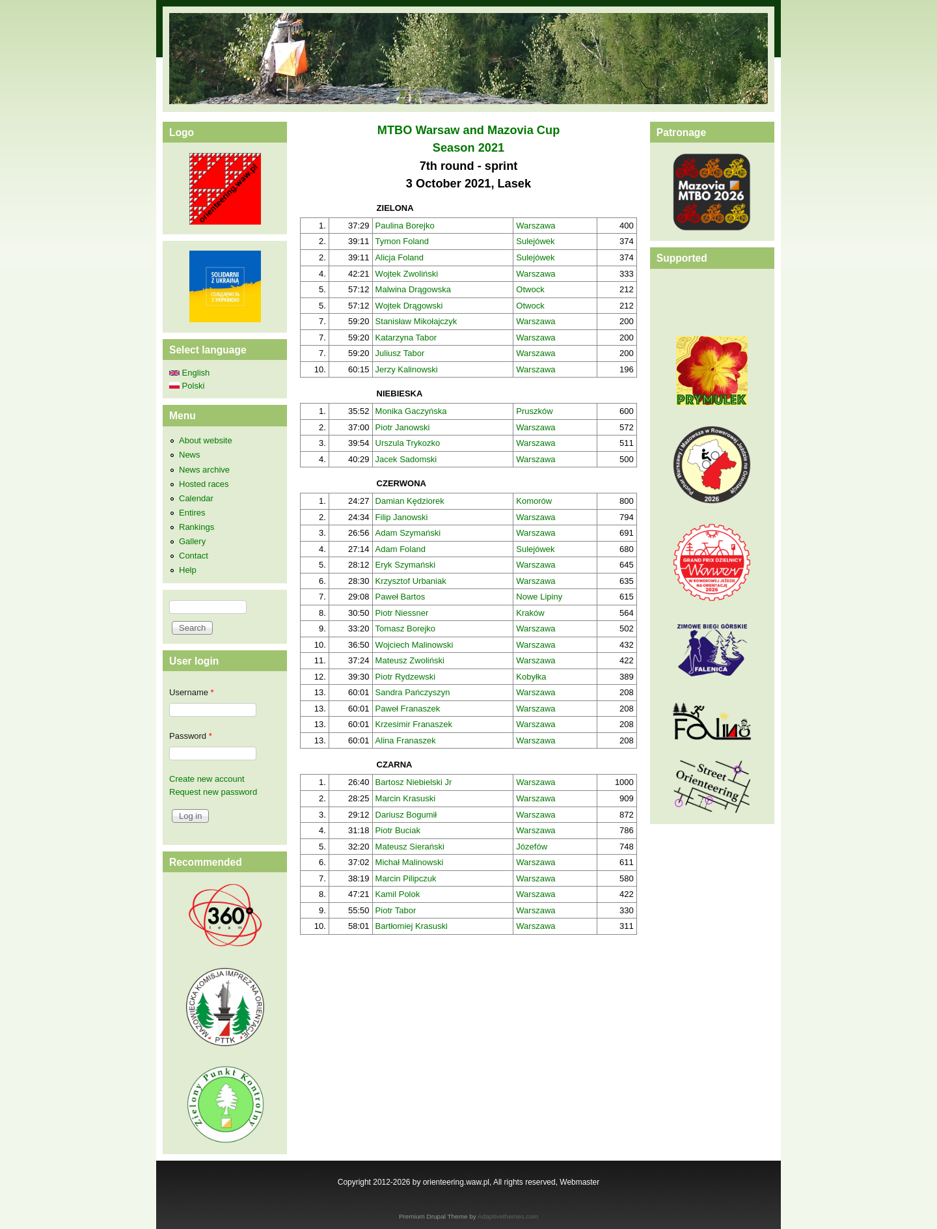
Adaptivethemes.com (508, 1216)
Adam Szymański (408, 533)
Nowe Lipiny (539, 596)
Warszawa (535, 225)
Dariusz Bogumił (406, 815)
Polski (186, 386)
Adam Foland (400, 549)
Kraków (530, 613)
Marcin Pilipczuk (406, 878)
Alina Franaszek (405, 740)
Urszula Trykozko (408, 443)
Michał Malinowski (409, 862)
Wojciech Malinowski (414, 645)
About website (205, 440)
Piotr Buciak (397, 830)
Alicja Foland (399, 257)
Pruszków (534, 411)
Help (188, 570)
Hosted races (204, 484)
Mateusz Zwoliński (409, 660)
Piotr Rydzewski (405, 677)
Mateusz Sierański (409, 846)
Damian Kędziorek (409, 501)
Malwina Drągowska (413, 289)
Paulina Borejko (405, 225)
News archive (204, 470)
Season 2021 (468, 147)
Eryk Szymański (405, 565)
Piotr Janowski (402, 427)
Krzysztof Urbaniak (410, 581)
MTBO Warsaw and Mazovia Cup (468, 130)
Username (191, 692)
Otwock (530, 289)
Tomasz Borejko (405, 628)
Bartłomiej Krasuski (411, 926)
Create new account (207, 779)
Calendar (196, 498)
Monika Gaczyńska (411, 411)
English (189, 373)
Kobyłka (531, 677)
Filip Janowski (401, 517)
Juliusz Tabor (400, 353)
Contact (193, 555)
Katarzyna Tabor (406, 337)
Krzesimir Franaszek (413, 724)
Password (190, 736)
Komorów (534, 501)
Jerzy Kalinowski (406, 369)
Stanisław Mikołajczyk (416, 321)
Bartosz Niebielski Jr (413, 782)
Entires (192, 513)
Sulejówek (535, 241)
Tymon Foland (402, 241)
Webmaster (579, 1182)
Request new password (213, 792)
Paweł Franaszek (408, 708)
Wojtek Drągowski (409, 306)
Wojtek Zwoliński (407, 274)
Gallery (192, 541)
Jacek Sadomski (406, 459)
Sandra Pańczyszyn (412, 692)
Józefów (531, 846)
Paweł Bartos (400, 596)
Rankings (196, 527)
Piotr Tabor (395, 910)
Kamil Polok (397, 894)
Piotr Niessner (402, 613)
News (189, 455)
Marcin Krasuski (405, 798)
